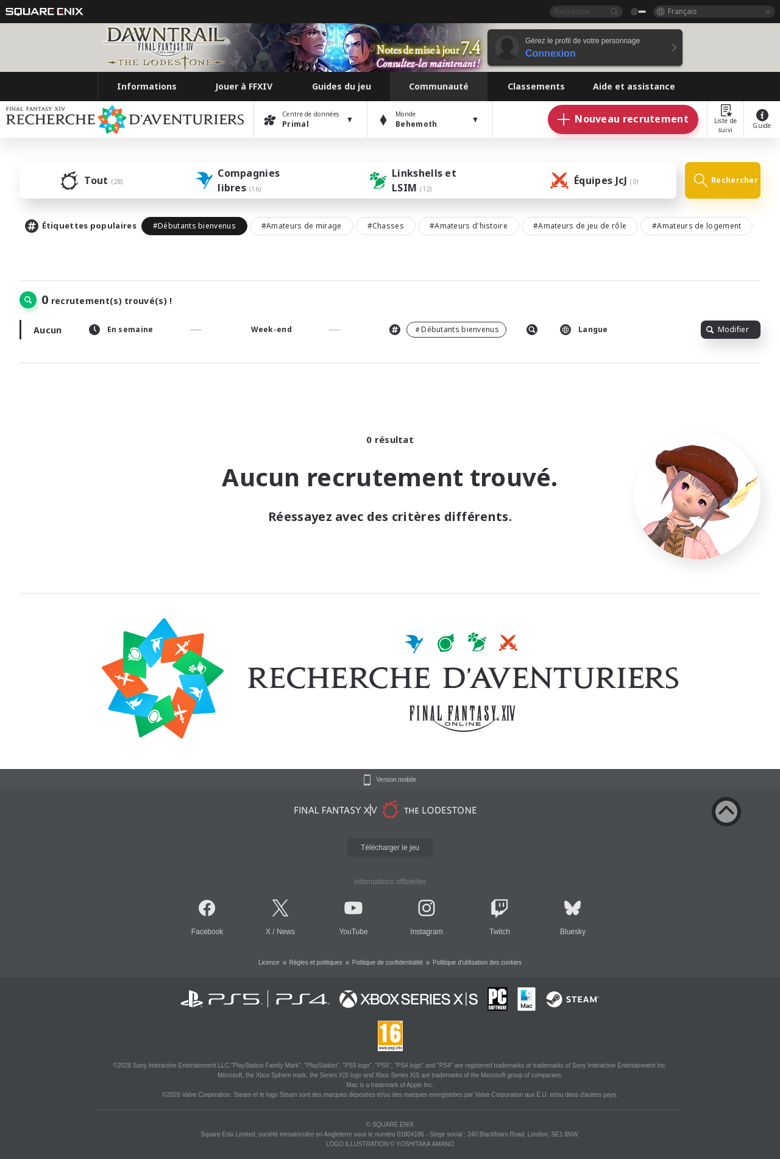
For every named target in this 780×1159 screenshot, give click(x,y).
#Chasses (385, 226)
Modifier (727, 329)
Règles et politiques (315, 962)
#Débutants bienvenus (194, 226)
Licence (268, 962)
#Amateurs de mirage (301, 226)
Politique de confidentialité (387, 962)
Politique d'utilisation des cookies (477, 962)
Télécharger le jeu (390, 847)
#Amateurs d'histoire (469, 226)
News (286, 931)
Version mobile (396, 780)
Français (682, 11)
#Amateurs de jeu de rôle (579, 226)
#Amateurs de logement (696, 226)
